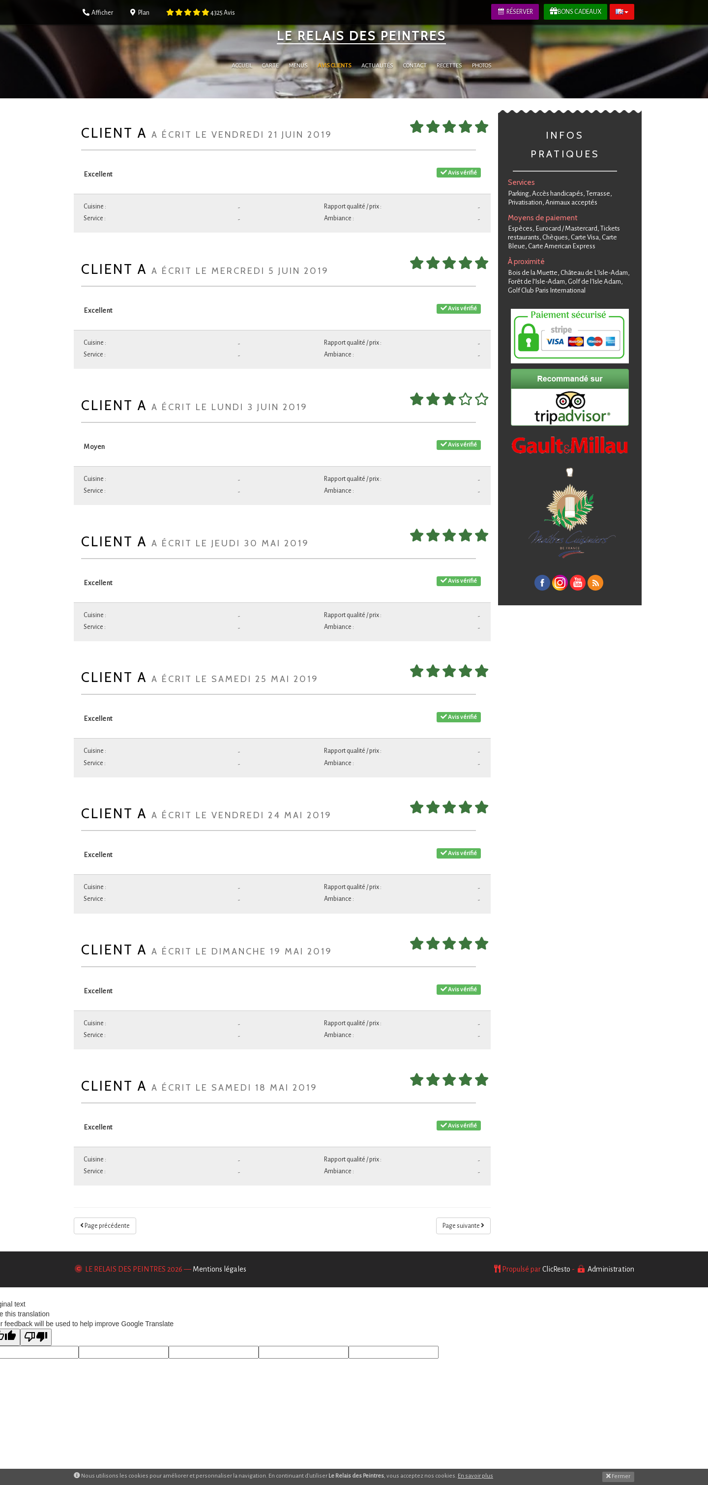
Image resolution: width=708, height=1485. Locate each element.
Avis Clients (335, 65)
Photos (482, 65)
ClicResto (556, 1269)
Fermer (618, 1476)
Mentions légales (219, 1269)
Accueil (242, 65)
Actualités (377, 65)
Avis (200, 12)
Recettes (449, 65)
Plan (139, 12)
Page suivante (463, 1225)
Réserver (515, 11)
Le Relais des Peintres (361, 36)
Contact (415, 65)
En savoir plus (475, 1476)
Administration (611, 1269)
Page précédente (105, 1225)
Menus (298, 65)
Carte (270, 65)
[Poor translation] (36, 1337)
